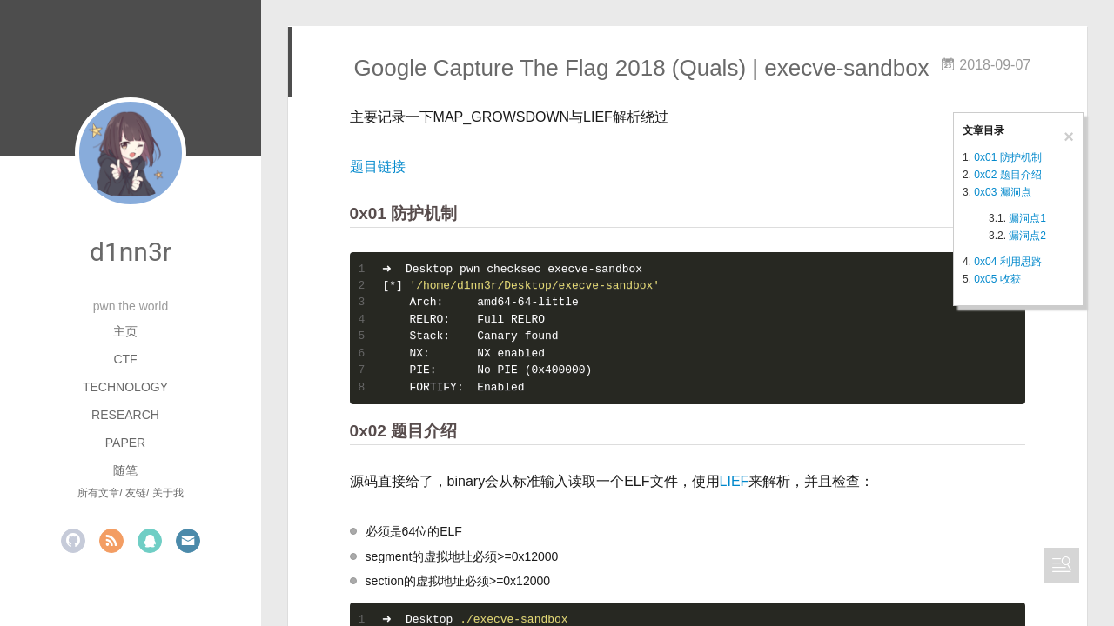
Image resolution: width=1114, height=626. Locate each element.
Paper (125, 443)
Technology (125, 387)
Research (125, 415)
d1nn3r (130, 251)
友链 (135, 493)
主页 (125, 331)
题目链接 (378, 166)
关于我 (168, 493)
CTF (125, 359)
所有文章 (98, 493)
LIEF (734, 481)
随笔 (125, 470)
